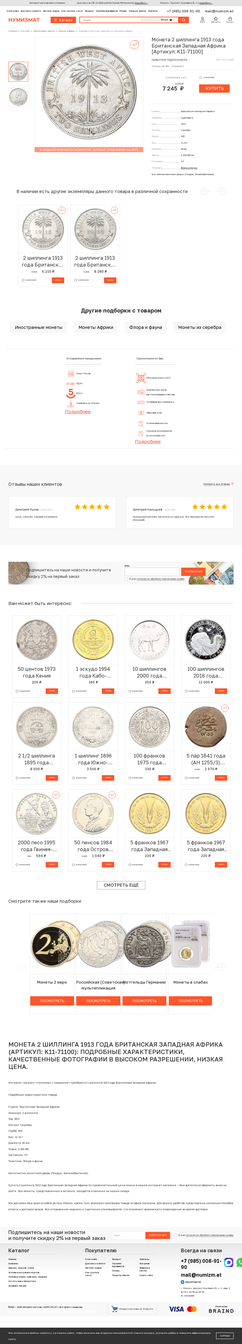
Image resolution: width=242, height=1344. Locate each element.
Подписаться (193, 571)
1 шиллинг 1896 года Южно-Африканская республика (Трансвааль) (93, 759)
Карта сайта (146, 1275)
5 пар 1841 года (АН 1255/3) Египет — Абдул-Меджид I (205, 759)
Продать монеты (137, 11)
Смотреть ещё (121, 885)
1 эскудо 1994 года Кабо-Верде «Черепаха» (93, 672)
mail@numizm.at (219, 11)
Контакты (152, 11)
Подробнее (78, 411)
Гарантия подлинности (107, 11)
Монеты (12, 1259)
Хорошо (225, 1335)
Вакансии (144, 1263)
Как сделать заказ (72, 11)
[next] (221, 967)
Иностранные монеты (38, 327)
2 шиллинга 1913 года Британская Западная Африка (43, 261)
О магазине (13, 11)
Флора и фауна (189, 167)
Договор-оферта (17, 1310)
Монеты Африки (95, 327)
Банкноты (13, 1263)
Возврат (89, 11)
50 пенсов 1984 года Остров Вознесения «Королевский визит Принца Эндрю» (93, 846)
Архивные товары (17, 1285)
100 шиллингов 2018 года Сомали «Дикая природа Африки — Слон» (206, 672)
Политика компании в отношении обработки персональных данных (62, 1310)
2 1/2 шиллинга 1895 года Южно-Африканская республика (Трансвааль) (36, 759)
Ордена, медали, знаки (21, 1267)
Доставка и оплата (31, 11)
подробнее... (141, 3)
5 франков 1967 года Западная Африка (149, 846)
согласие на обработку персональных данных (161, 579)
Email (127, 566)
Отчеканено (221, 1309)
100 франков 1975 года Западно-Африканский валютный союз (149, 759)
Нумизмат (24, 20)
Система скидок (51, 11)
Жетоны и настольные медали (23, 1272)
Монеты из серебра (199, 327)
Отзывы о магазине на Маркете (132, 1309)
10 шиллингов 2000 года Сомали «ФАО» (149, 672)
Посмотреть (52, 1001)
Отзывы (123, 11)
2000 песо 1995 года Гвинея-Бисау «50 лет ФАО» (36, 846)
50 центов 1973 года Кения (37, 672)
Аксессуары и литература (22, 1281)
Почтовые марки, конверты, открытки (27, 1276)
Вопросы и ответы (145, 1269)
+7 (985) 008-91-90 (184, 11)
